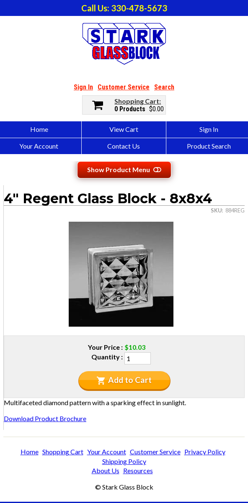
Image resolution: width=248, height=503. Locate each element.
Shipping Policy (124, 461)
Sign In (83, 87)
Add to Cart (124, 380)
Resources (138, 470)
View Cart (123, 129)
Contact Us (123, 146)
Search (164, 87)
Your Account (106, 452)
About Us (105, 470)
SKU (216, 210)
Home (30, 452)
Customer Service (124, 87)
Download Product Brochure (45, 418)
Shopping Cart (136, 101)
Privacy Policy (204, 452)
